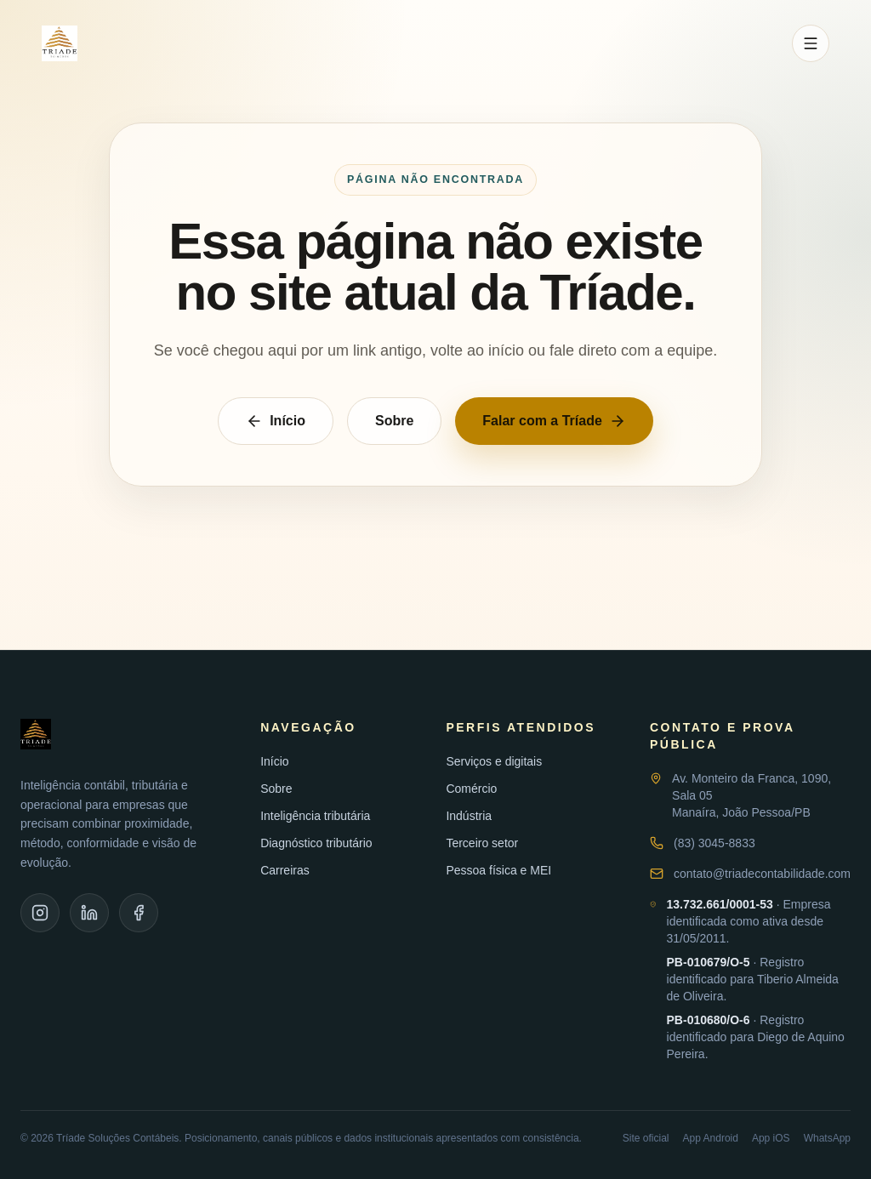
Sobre (394, 420)
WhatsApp (827, 1138)
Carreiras (285, 870)
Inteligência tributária (315, 816)
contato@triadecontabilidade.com (762, 873)
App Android (710, 1138)
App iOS (771, 1138)
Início (275, 421)
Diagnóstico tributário (316, 843)
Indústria (469, 816)
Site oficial (646, 1138)
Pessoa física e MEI (498, 870)
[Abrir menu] (810, 43)
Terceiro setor (482, 843)
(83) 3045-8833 (714, 843)
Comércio (471, 788)
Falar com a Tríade (554, 421)
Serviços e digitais (494, 761)
